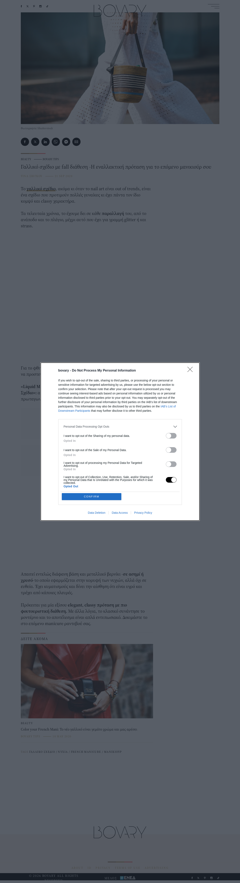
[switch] (171, 436)
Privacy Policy (143, 512)
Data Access (120, 512)
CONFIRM (91, 496)
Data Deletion (96, 512)
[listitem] (120, 426)
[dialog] (120, 442)
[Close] (191, 371)
